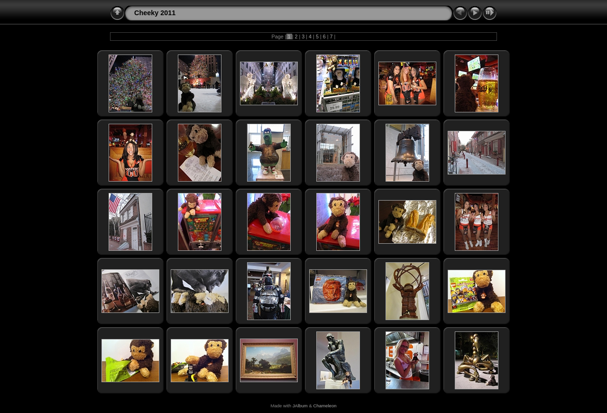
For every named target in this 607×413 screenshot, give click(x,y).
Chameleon (325, 405)
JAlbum (300, 405)
